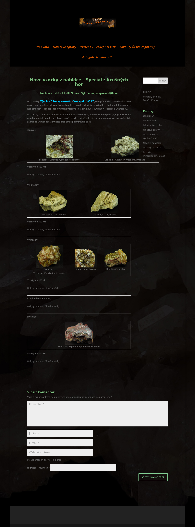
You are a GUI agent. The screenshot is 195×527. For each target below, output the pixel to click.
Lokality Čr (148, 115)
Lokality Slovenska (152, 125)
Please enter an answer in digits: (44, 459)
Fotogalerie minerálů (97, 57)
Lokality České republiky (137, 47)
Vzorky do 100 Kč (83, 101)
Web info (42, 47)
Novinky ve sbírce (152, 147)
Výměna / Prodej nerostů (98, 47)
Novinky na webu (152, 142)
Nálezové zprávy (64, 47)
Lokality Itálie (149, 120)
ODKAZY (147, 91)
